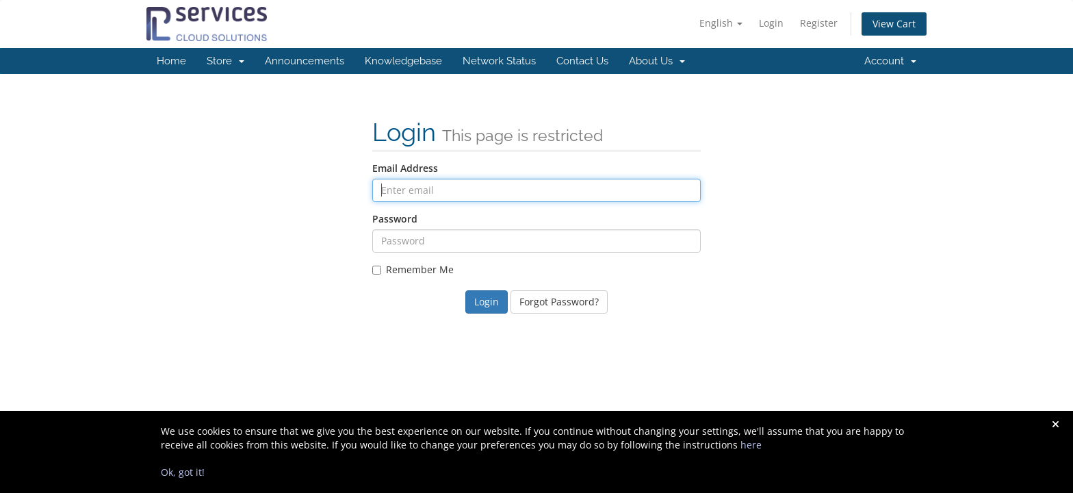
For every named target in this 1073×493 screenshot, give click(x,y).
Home (171, 61)
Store (225, 61)
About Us (657, 61)
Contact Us (582, 61)
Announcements (304, 61)
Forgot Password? (559, 301)
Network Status (499, 61)
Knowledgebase (403, 61)
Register (819, 22)
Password (394, 218)
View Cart (894, 23)
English (720, 22)
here (751, 444)
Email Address (405, 168)
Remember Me (413, 269)
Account (890, 61)
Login (771, 22)
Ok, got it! (183, 472)
